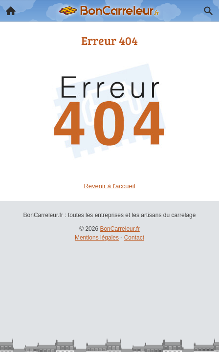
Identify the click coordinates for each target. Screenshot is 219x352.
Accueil (8, 8)
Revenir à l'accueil (109, 186)
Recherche (205, 9)
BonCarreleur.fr (119, 228)
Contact (134, 237)
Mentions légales (97, 237)
